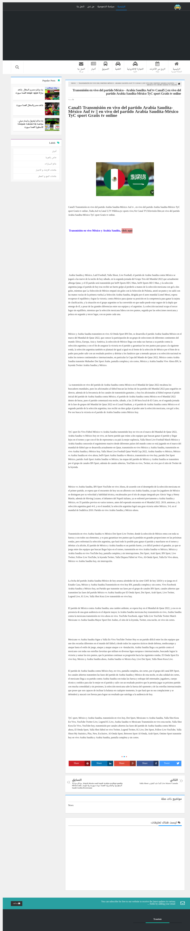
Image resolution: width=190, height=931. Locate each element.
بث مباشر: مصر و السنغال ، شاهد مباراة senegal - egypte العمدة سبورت (26, 91)
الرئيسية (119, 6)
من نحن (88, 6)
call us (13, 903)
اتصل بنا (78, 6)
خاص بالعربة (48, 158)
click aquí (124, 230)
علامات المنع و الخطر (45, 176)
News (70, 83)
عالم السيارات (48, 164)
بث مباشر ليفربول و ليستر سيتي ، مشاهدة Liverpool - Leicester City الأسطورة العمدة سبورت (27, 124)
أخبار (51, 151)
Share (147, 763)
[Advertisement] (122, 138)
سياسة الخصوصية (103, 6)
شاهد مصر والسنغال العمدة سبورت (26, 105)
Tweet (169, 763)
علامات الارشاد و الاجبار (43, 170)
